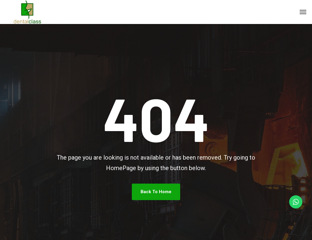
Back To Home (156, 191)
